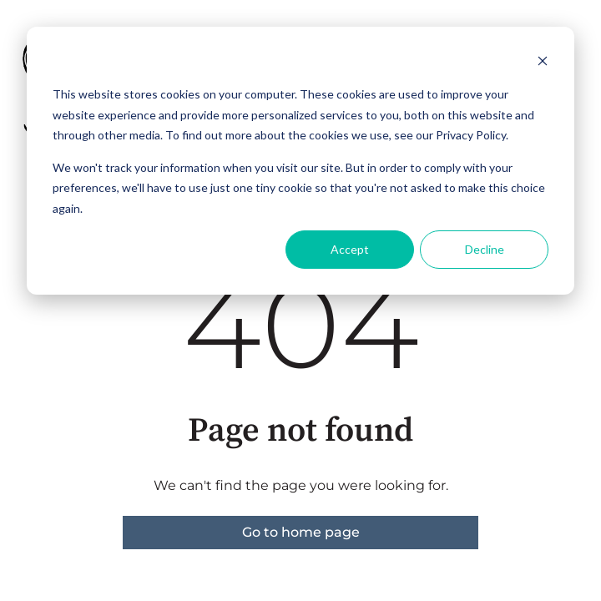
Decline (484, 249)
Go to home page (301, 532)
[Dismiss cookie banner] (542, 63)
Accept (350, 249)
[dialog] (300, 161)
